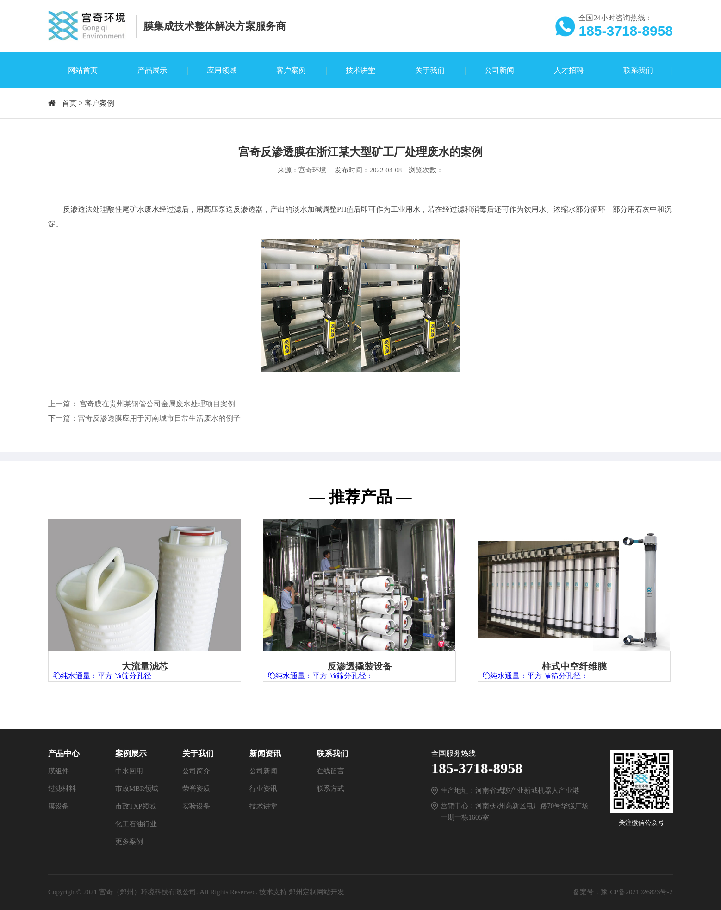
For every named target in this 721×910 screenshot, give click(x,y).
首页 (69, 103)
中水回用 (129, 771)
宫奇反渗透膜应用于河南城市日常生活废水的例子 (159, 418)
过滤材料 (62, 789)
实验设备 (196, 806)
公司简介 (196, 771)
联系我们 (638, 70)
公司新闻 (499, 70)
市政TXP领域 (135, 806)
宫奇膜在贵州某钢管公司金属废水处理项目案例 (157, 404)
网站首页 (83, 70)
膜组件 (58, 771)
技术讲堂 (360, 70)
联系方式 (330, 789)
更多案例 (129, 842)
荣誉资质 (196, 789)
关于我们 (430, 70)
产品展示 (152, 70)
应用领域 (221, 70)
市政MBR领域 (136, 789)
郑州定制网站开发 (316, 892)
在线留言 (330, 771)
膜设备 (58, 806)
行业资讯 (263, 789)
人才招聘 (569, 70)
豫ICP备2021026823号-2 (637, 892)
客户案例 (291, 70)
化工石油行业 (136, 824)
